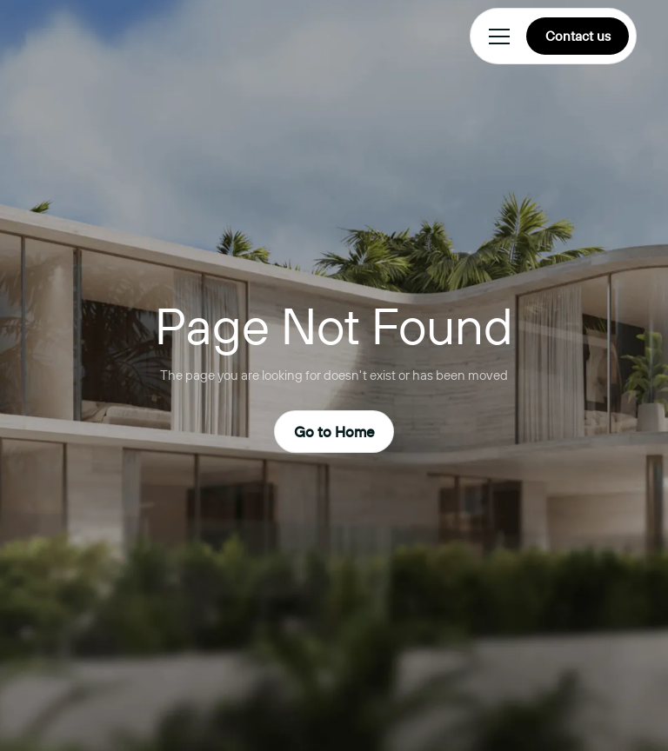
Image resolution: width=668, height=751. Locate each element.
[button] (496, 36)
